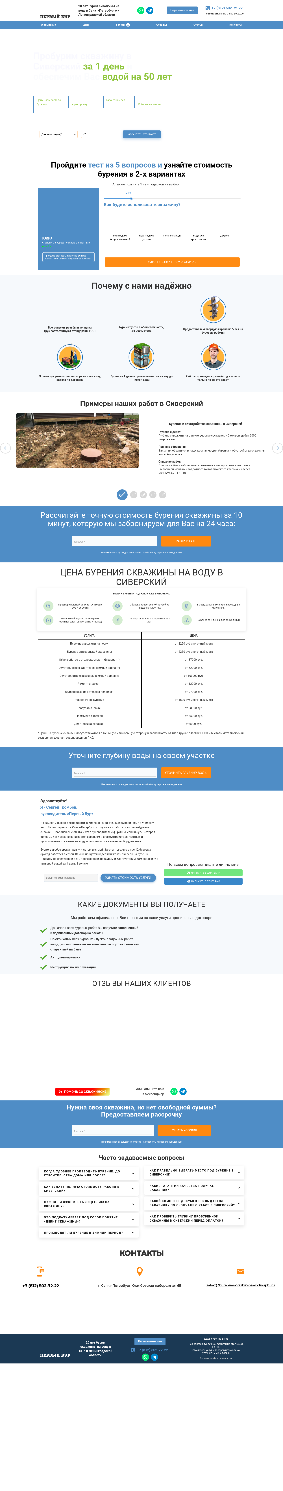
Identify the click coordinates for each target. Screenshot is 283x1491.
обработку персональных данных (163, 552)
